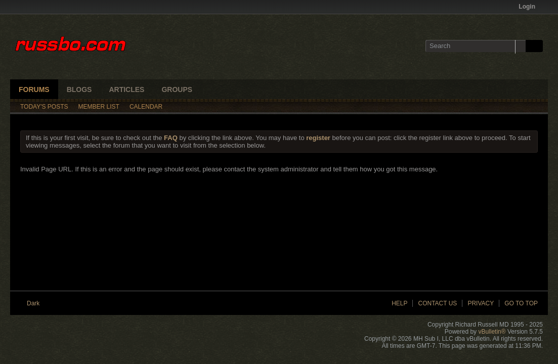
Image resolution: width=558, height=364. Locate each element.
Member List (98, 106)
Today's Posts (44, 106)
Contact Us (437, 303)
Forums (34, 89)
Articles (126, 89)
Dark (37, 303)
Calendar (146, 106)
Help (399, 303)
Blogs (79, 89)
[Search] (475, 46)
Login (530, 6)
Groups (176, 89)
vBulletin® (491, 331)
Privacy (480, 303)
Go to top (521, 303)
